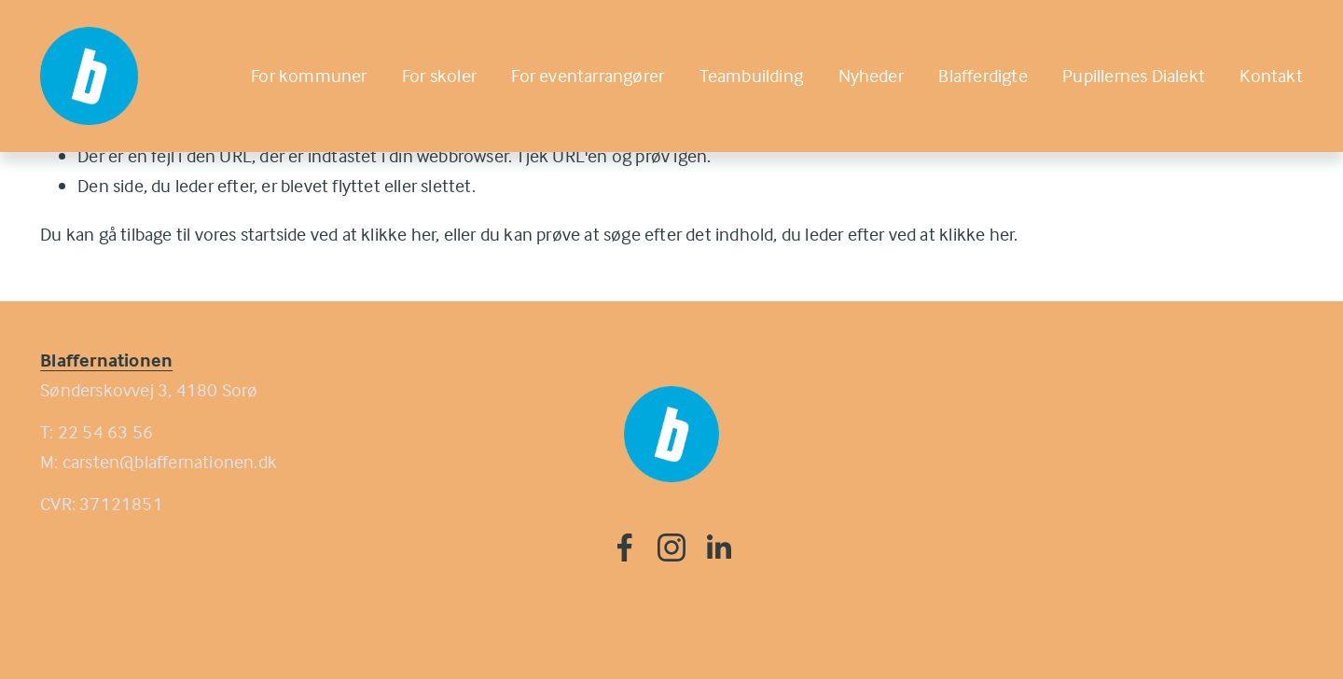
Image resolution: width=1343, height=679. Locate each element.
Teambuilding (751, 75)
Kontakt (1270, 75)
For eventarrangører (587, 75)
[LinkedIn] (718, 547)
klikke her (398, 233)
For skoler (439, 75)
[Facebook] (625, 547)
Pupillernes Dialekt (1133, 75)
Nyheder (871, 75)
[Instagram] (671, 547)
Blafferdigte (982, 75)
